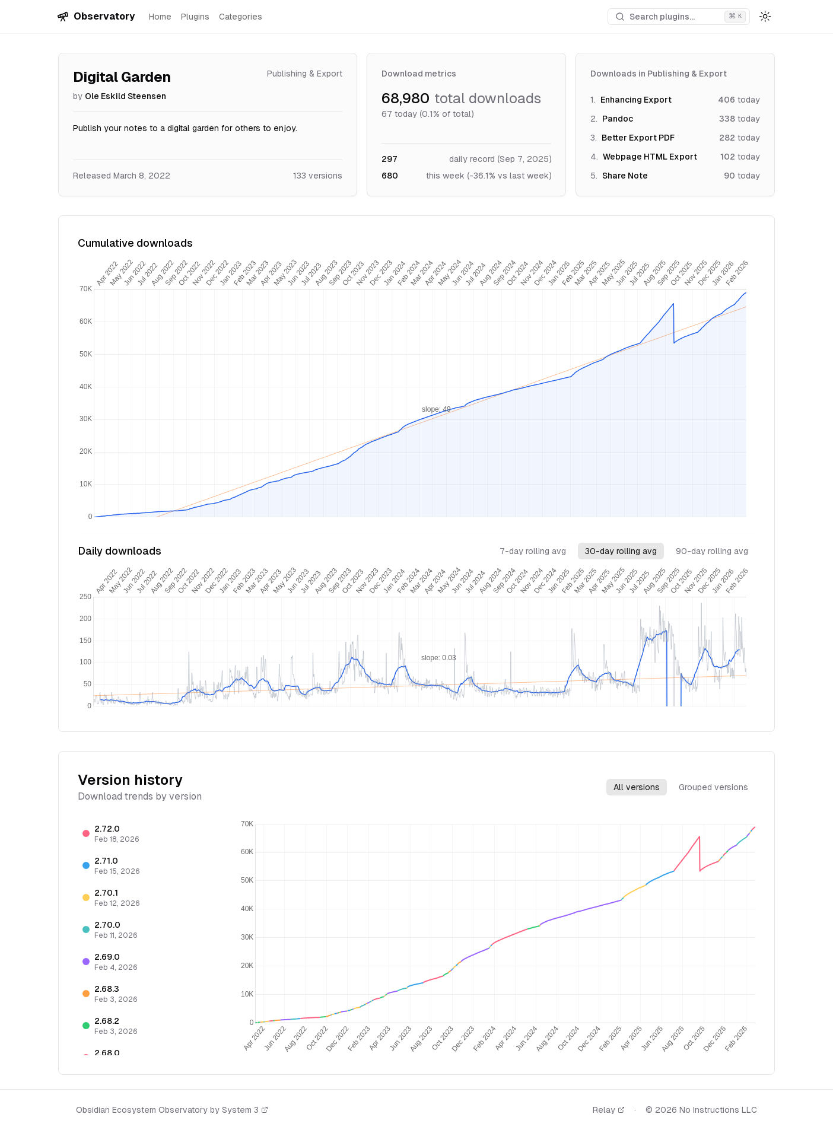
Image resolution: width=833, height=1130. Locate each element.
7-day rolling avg (533, 551)
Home (160, 16)
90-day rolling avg (712, 551)
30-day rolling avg (621, 551)
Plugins (195, 16)
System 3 (245, 1110)
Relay (609, 1110)
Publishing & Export (304, 73)
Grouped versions (713, 787)
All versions (636, 787)
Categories (240, 16)
